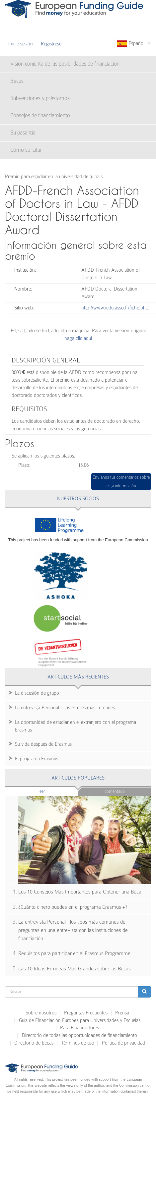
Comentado (115, 791)
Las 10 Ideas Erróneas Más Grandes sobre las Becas (74, 969)
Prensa (122, 1012)
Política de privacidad (123, 1043)
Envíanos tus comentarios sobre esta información (121, 481)
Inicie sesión (20, 43)
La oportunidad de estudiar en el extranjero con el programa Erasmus (75, 726)
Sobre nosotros (41, 1012)
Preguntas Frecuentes (86, 1012)
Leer (55, 791)
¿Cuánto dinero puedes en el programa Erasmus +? (72, 907)
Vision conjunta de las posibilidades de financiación (64, 64)
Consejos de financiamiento (40, 115)
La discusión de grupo (37, 693)
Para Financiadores (79, 1027)
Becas (17, 81)
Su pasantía (23, 133)
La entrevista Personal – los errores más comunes (65, 707)
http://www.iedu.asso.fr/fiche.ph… (115, 307)
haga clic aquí (78, 338)
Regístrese (51, 43)
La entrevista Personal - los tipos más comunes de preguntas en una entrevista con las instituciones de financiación (73, 930)
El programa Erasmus (36, 758)
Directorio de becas (33, 1043)
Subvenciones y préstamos (40, 98)
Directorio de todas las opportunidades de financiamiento (79, 1035)
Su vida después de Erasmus (43, 744)
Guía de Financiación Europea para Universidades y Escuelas (79, 1020)
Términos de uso (77, 1043)
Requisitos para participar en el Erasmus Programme (74, 953)
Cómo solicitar (26, 150)
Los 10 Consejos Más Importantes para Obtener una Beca (79, 892)
